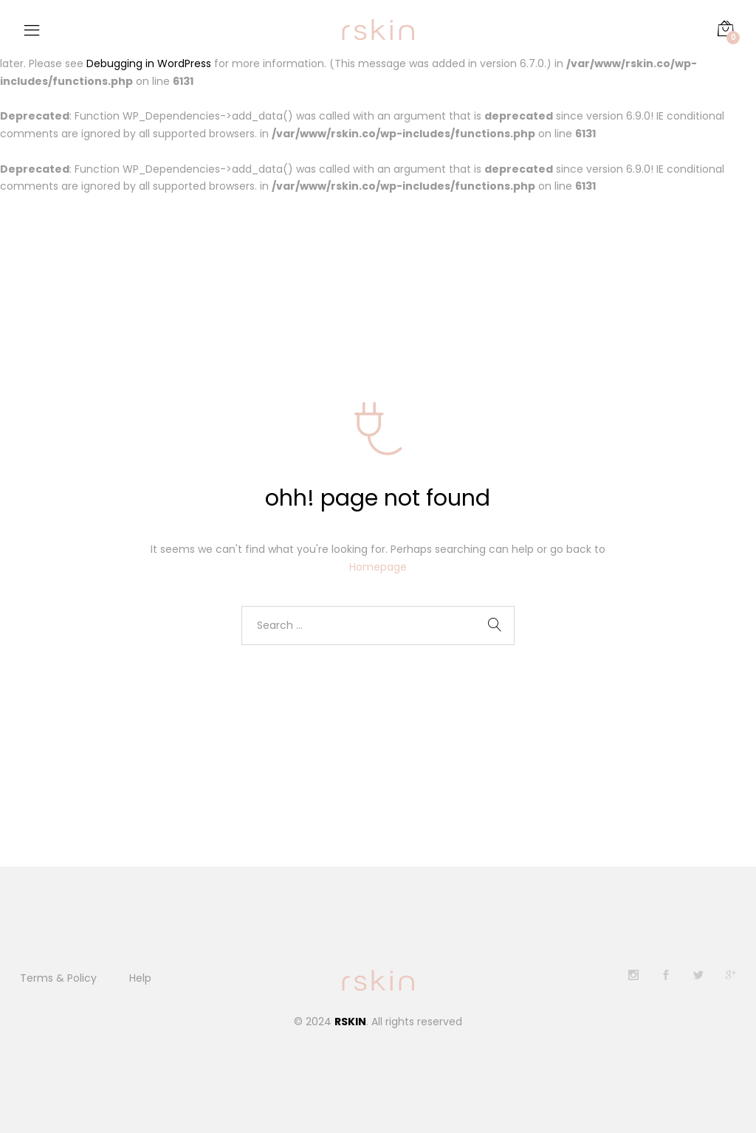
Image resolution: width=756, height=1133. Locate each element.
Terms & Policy (58, 978)
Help (140, 978)
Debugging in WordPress (148, 63)
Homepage (378, 567)
